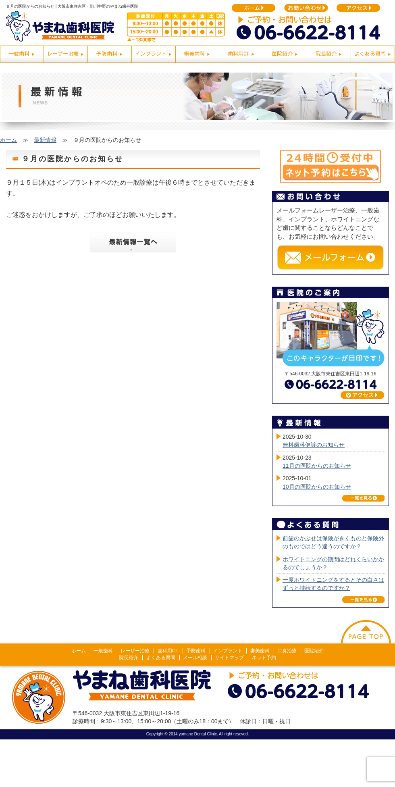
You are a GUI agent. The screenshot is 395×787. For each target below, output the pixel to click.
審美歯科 (260, 651)
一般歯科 (103, 651)
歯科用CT (168, 651)
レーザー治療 (135, 651)
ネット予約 (264, 657)
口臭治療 (287, 651)
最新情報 (45, 140)
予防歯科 (196, 651)
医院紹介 (314, 651)
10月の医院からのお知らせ (317, 486)
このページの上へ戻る (366, 631)
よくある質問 (160, 657)
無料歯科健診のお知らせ (314, 444)
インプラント (227, 651)
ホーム (8, 140)
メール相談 (195, 657)
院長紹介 (128, 657)
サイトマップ (229, 657)
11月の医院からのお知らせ (317, 465)
